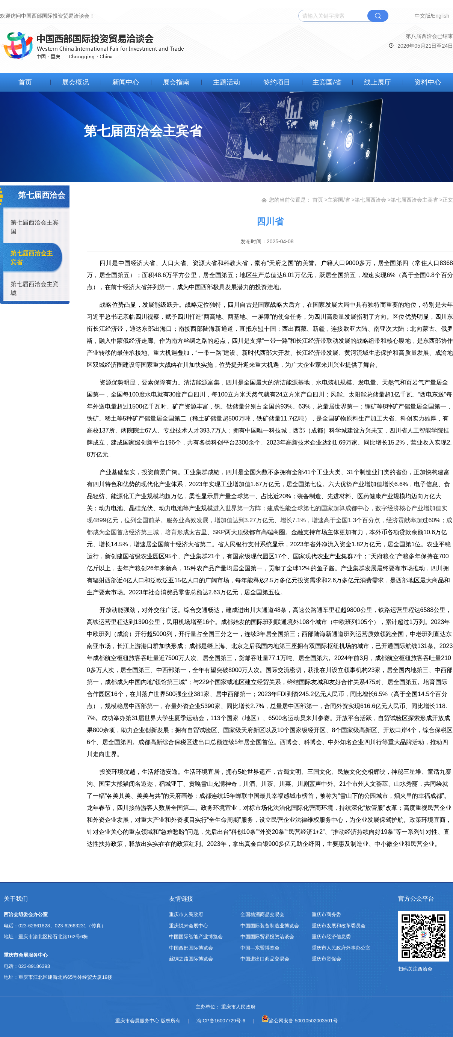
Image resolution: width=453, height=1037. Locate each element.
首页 (25, 82)
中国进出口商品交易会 (264, 959)
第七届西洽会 (370, 200)
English (440, 16)
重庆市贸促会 (326, 959)
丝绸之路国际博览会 (191, 959)
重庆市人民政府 (186, 914)
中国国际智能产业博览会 (196, 936)
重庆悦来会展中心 (188, 925)
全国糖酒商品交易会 (262, 914)
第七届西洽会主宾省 (32, 257)
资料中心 (427, 82)
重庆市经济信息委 (331, 936)
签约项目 (276, 82)
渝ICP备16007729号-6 (220, 1020)
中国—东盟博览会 (259, 948)
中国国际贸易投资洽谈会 (267, 936)
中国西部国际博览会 (191, 948)
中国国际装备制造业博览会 (269, 925)
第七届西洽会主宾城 (35, 288)
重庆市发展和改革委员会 (338, 925)
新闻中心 (125, 82)
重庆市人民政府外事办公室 (341, 948)
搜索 (377, 16)
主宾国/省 (327, 82)
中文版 (422, 16)
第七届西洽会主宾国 (35, 227)
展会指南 (176, 82)
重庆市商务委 (326, 914)
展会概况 (75, 82)
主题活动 (226, 82)
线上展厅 (377, 82)
